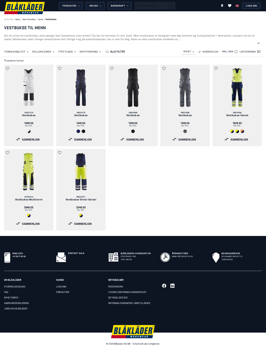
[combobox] (188, 51)
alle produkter (29, 20)
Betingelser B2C (118, 298)
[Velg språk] (237, 5)
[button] (8, 68)
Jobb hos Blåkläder (15, 309)
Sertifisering (91, 52)
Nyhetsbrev (11, 298)
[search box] (151, 5)
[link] (28, 105)
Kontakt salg (76, 253)
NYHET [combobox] (187, 51)
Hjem (17, 20)
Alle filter (115, 52)
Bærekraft (120, 6)
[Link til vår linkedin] (172, 286)
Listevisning (250, 52)
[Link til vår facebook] (164, 286)
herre (40, 20)
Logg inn (251, 6)
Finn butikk (62, 292)
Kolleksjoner (44, 52)
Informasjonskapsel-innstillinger (129, 303)
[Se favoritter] (229, 5)
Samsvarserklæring (16, 303)
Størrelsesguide (14, 287)
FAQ (6, 292)
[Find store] (222, 6)
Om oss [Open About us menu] (95, 6)
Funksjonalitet (17, 52)
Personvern (115, 287)
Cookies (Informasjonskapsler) (127, 292)
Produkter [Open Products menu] (71, 6)
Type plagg (67, 52)
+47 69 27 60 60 (19, 256)
